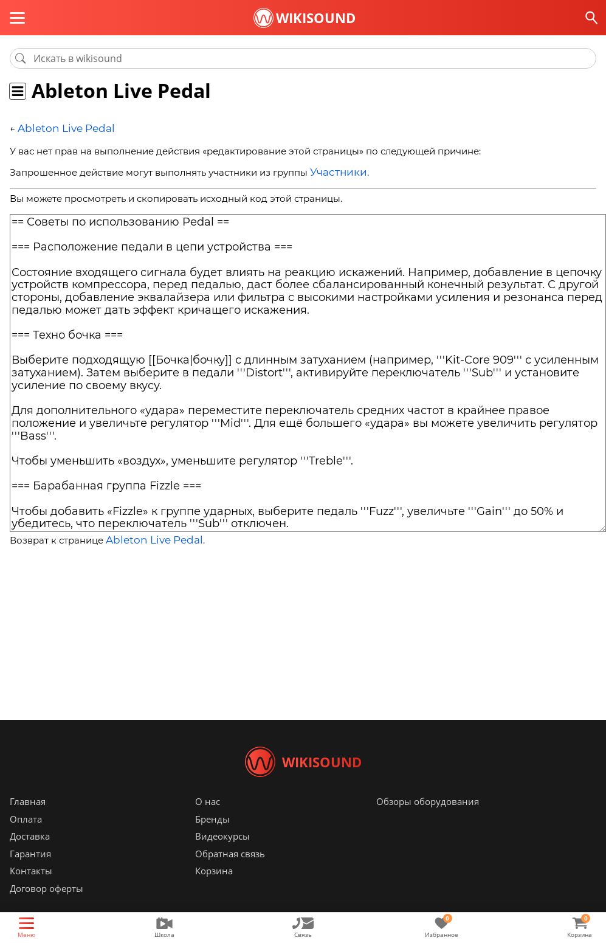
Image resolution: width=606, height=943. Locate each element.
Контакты (31, 889)
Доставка (30, 854)
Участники (335, 170)
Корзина (214, 889)
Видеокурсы (222, 854)
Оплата (26, 837)
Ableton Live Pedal (60, 128)
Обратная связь (230, 872)
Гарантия (30, 872)
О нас (207, 819)
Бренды (212, 837)
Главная (28, 819)
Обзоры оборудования (427, 819)
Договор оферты (46, 906)
